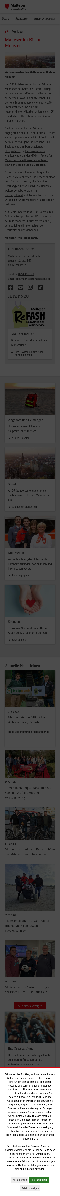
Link (35, 1138)
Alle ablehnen (20, 1179)
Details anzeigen (30, 1188)
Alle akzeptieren (40, 1179)
